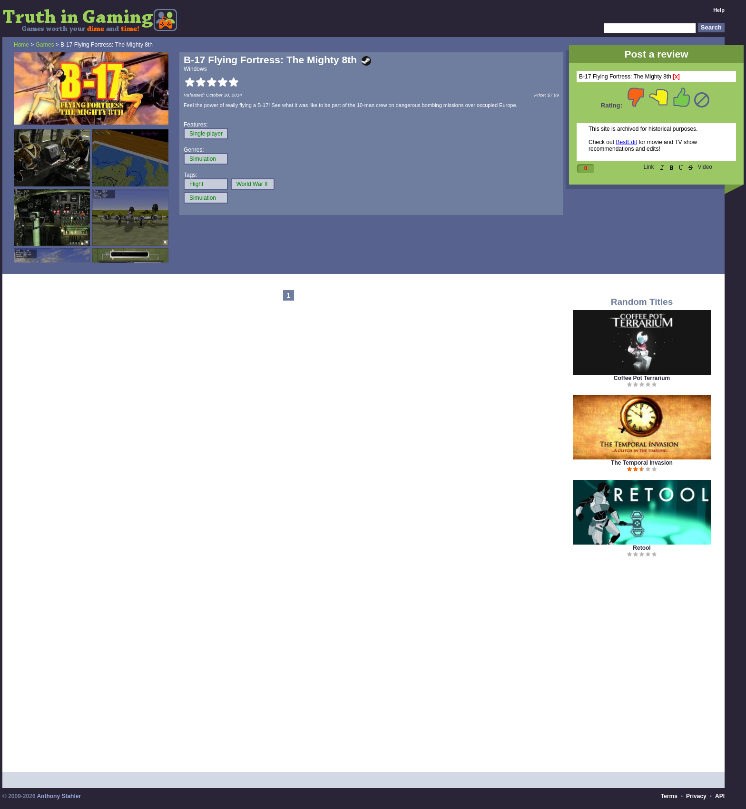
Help (719, 10)
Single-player (206, 133)
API (720, 796)
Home (21, 44)
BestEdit (626, 142)
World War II (252, 184)
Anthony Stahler (59, 796)
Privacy (696, 796)
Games (45, 44)
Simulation (202, 159)
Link (649, 167)
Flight (196, 184)
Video (705, 167)
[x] (676, 76)
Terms (669, 796)
